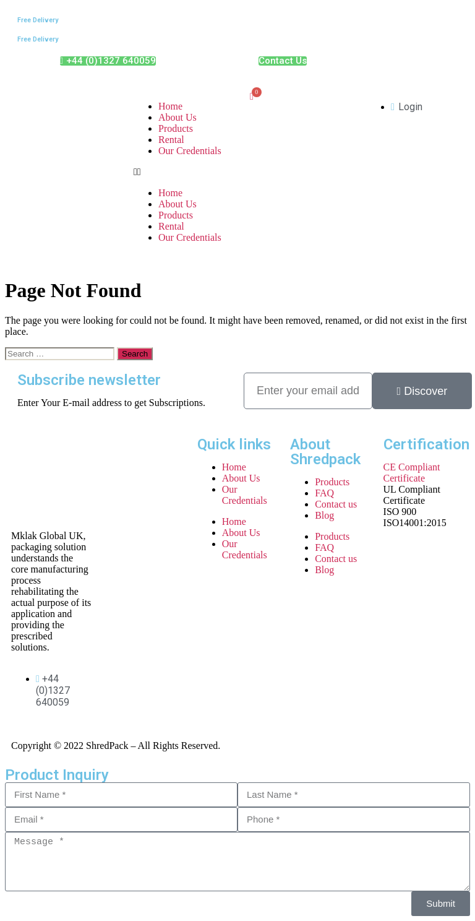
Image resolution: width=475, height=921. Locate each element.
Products (175, 128)
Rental (171, 139)
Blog (324, 515)
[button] (179, 172)
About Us (177, 117)
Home (170, 106)
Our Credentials (189, 150)
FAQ (324, 493)
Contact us (336, 504)
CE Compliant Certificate (411, 472)
